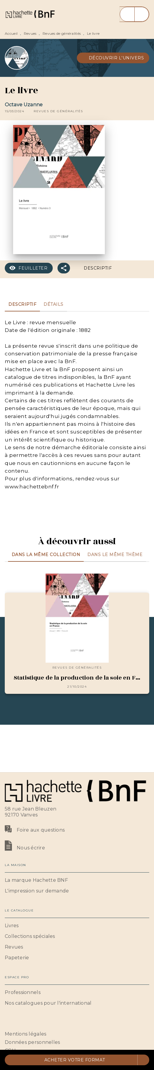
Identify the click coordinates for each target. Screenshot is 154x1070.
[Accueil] (30, 14)
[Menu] (134, 14)
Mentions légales (25, 1034)
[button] (113, 58)
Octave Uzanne (24, 104)
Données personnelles (32, 1042)
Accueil (11, 33)
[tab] (22, 304)
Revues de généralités (62, 33)
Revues (30, 33)
